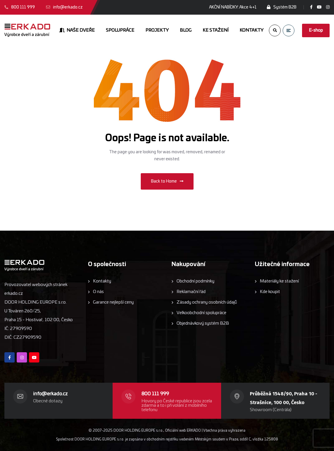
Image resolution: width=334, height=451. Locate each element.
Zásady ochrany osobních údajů (207, 302)
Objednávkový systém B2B (203, 323)
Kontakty (102, 281)
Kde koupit (270, 292)
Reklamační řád (191, 292)
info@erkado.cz (50, 394)
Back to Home (167, 181)
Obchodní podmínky (195, 281)
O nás (98, 292)
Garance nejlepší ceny (113, 302)
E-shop (316, 30)
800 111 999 (155, 394)
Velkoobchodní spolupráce (201, 313)
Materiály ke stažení (279, 281)
